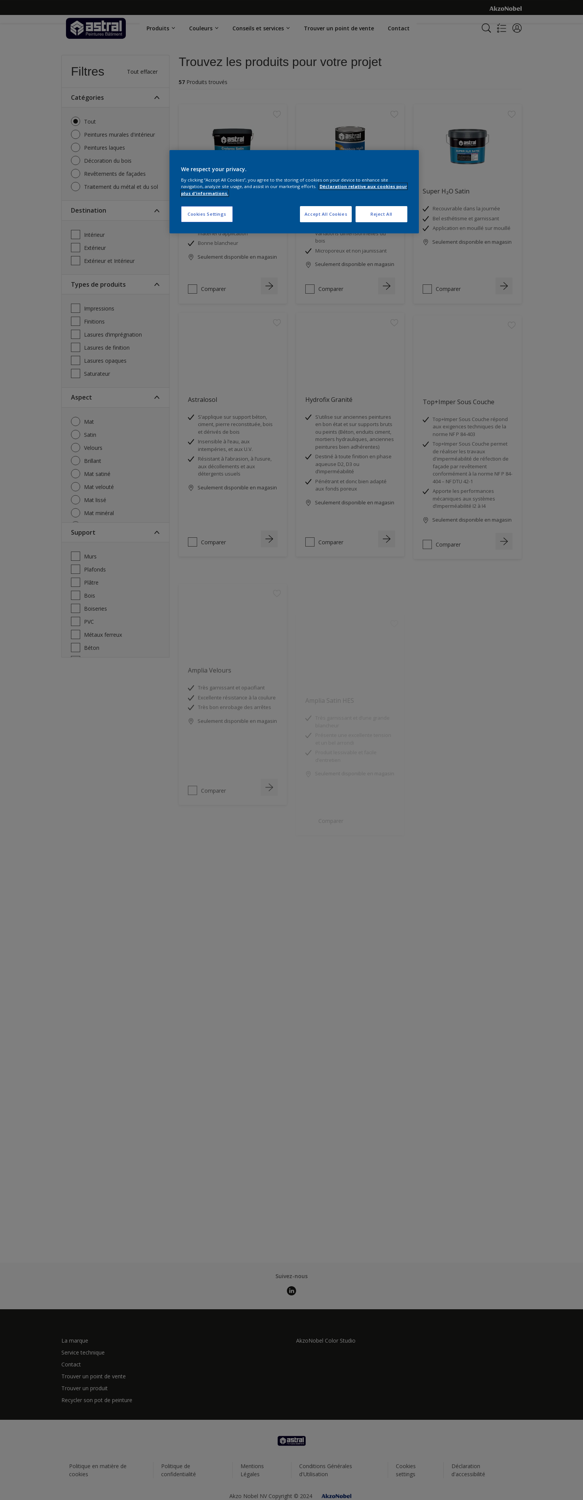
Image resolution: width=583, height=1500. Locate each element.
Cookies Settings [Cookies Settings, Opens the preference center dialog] (207, 214)
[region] (294, 191)
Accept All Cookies (326, 214)
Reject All (381, 214)
